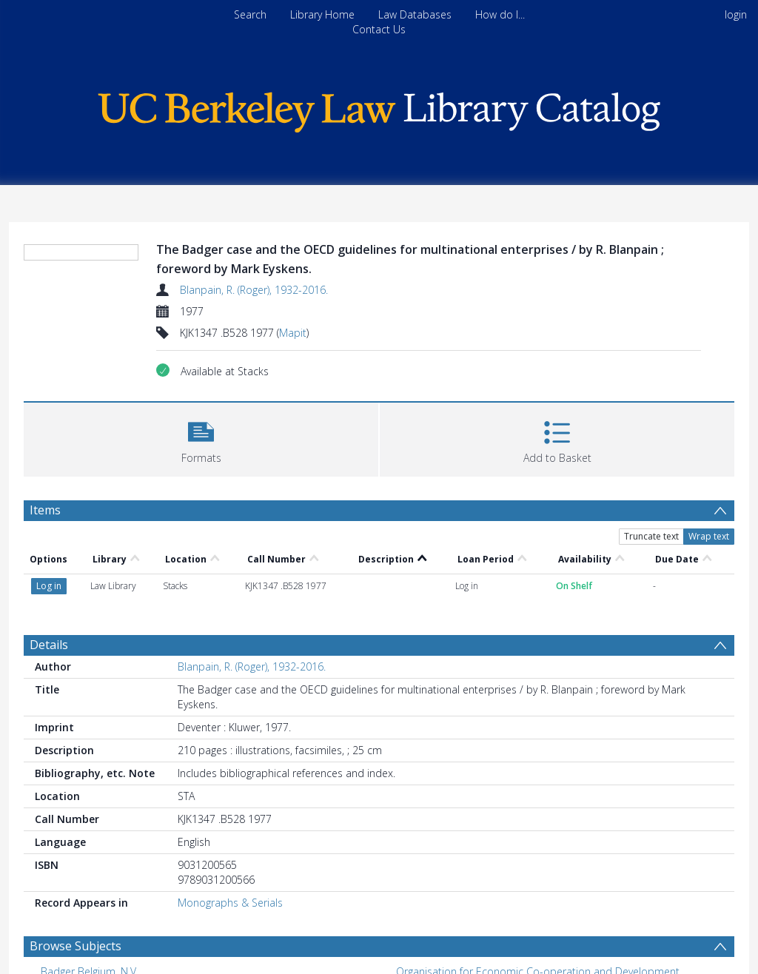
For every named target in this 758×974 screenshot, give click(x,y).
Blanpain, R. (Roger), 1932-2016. (254, 290)
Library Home (322, 14)
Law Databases (415, 14)
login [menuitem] (736, 14)
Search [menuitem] (250, 14)
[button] (201, 438)
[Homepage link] (379, 108)
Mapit (292, 333)
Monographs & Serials (230, 903)
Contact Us (379, 29)
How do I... (500, 14)
